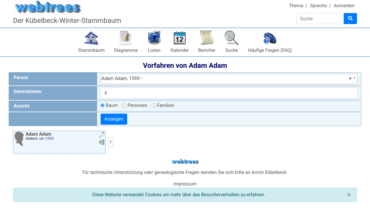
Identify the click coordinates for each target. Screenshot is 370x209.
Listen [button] (154, 50)
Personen (137, 105)
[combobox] (229, 79)
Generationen (28, 91)
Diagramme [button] (126, 50)
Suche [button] (231, 50)
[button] (102, 135)
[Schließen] (349, 195)
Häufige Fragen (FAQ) (270, 50)
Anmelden (344, 5)
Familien (165, 105)
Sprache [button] (318, 5)
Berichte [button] (206, 50)
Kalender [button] (180, 50)
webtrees (185, 162)
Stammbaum (91, 50)
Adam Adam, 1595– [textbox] (226, 78)
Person (21, 77)
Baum (112, 105)
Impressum (185, 184)
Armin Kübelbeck (268, 172)
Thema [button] (296, 5)
